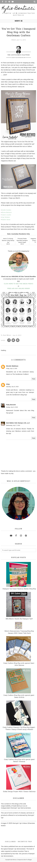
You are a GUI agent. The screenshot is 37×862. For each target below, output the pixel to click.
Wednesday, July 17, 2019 (13, 425)
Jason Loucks (6, 215)
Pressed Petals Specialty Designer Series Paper (22, 240)
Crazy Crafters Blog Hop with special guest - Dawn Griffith (19, 696)
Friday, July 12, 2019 (11, 368)
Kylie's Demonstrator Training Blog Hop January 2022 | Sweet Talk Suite (19, 632)
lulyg (8, 384)
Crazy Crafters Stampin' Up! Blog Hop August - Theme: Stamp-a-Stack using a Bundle (19, 728)
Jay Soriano (5, 217)
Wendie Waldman (12, 366)
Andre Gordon (6, 210)
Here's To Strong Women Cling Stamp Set (8, 240)
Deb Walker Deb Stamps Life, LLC (18, 423)
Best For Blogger (28, 859)
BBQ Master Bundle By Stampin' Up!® (19, 619)
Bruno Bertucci (7, 212)
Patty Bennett (11, 404)
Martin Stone (6, 219)
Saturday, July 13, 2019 (12, 386)
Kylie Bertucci (18, 8)
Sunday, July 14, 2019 (12, 407)
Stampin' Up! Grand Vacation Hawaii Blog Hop (19, 589)
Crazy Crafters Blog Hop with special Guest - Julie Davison (19, 664)
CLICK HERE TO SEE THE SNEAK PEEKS (18, 283)
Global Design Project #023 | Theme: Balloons (19, 792)
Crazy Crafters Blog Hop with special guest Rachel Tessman (19, 761)
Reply (33, 379)
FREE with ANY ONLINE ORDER (18, 288)
